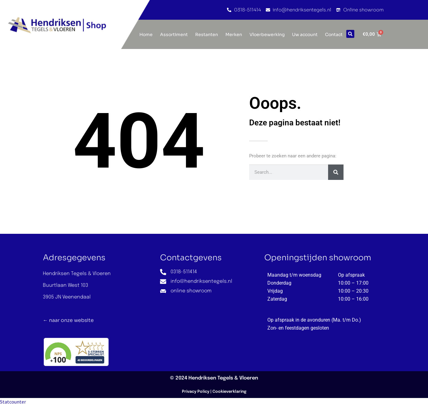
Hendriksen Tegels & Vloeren (223, 378)
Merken (233, 34)
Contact (334, 34)
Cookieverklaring (229, 392)
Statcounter (13, 402)
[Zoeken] (336, 172)
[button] (350, 34)
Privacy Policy (195, 392)
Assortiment (174, 34)
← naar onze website (68, 320)
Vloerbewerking (267, 34)
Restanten (206, 34)
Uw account (305, 34)
